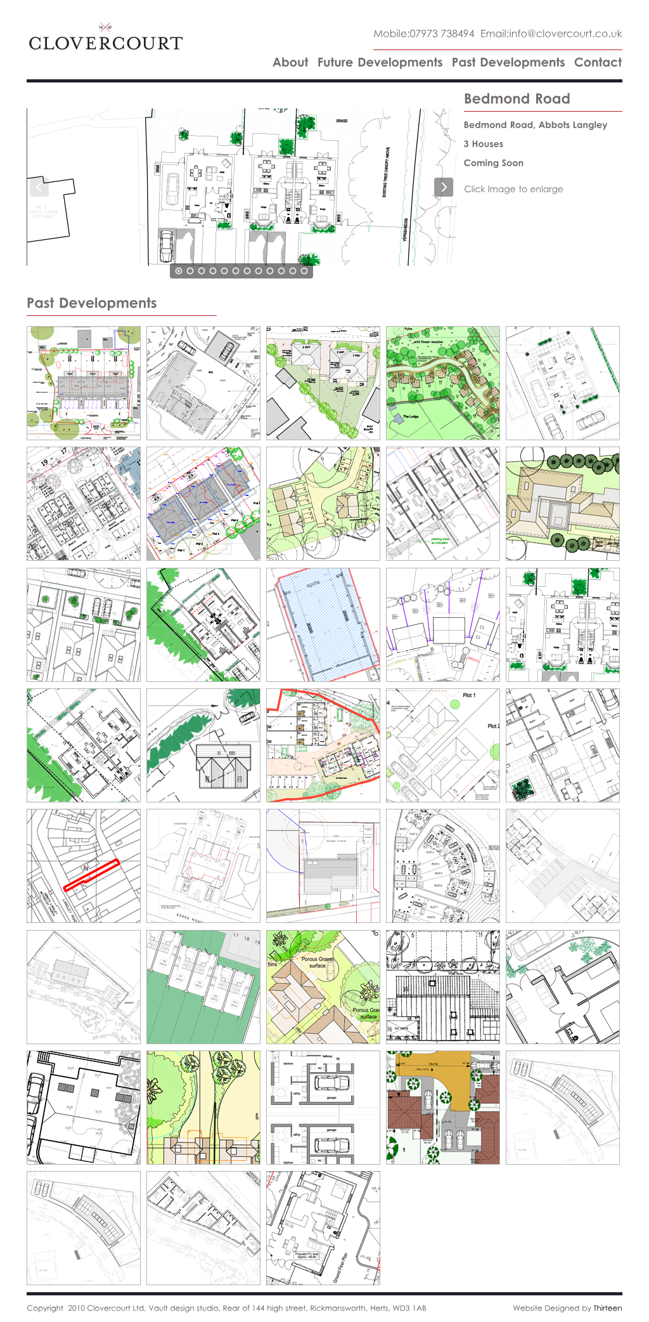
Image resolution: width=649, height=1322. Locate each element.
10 (281, 271)
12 (304, 271)
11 (293, 271)
